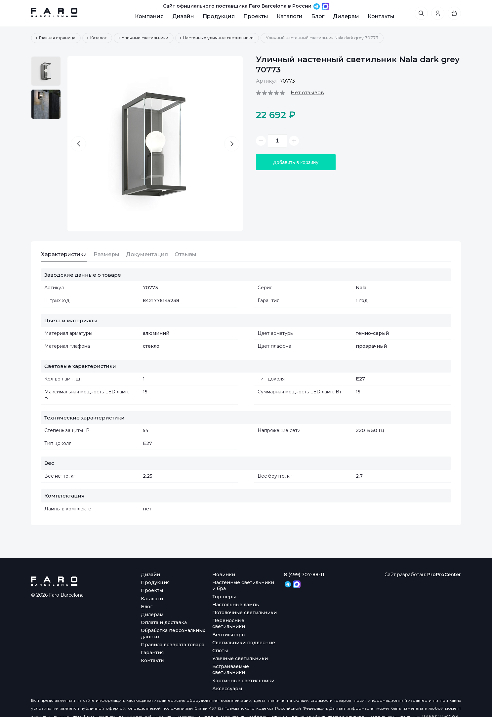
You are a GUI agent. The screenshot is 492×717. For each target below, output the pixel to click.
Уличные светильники (240, 658)
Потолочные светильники (244, 613)
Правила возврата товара (172, 645)
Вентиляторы (228, 635)
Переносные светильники (228, 623)
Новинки (223, 575)
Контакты (381, 16)
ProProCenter (444, 575)
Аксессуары (227, 689)
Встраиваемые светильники (230, 669)
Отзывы (185, 254)
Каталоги (290, 16)
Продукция (219, 16)
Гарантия (152, 653)
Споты (220, 651)
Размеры (106, 254)
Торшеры (224, 597)
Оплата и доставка (164, 622)
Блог (317, 16)
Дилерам (346, 16)
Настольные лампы (236, 605)
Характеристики (64, 254)
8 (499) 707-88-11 (304, 575)
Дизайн (183, 16)
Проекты (255, 16)
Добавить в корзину (295, 162)
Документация (147, 254)
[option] (46, 71)
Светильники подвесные (243, 643)
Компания (149, 16)
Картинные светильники (243, 681)
